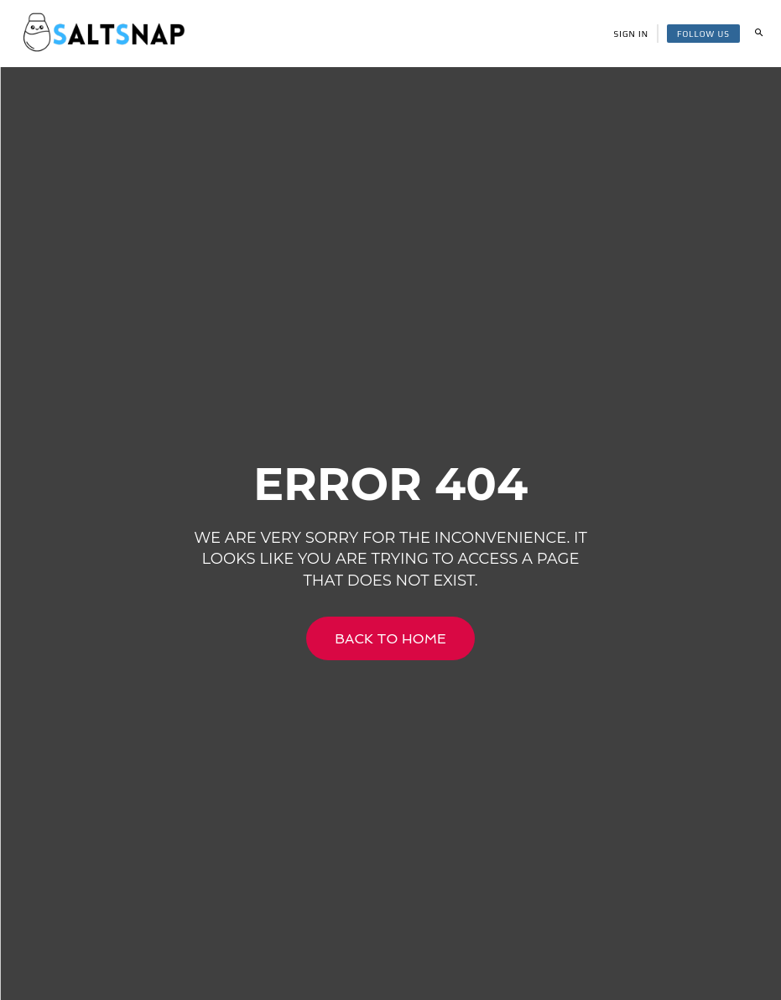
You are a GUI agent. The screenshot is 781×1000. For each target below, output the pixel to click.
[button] (758, 33)
